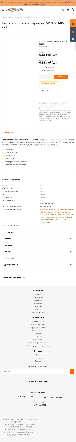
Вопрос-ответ (38, 358)
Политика (38, 306)
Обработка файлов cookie (38, 343)
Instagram (40, 386)
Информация (38, 318)
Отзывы (38, 309)
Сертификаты (38, 312)
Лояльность (38, 340)
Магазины (38, 303)
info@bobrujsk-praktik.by (52, 397)
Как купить (38, 337)
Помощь (38, 351)
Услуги (38, 334)
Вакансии (38, 300)
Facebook (35, 386)
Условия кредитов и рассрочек (38, 346)
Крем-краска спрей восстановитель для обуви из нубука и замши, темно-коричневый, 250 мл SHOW (57, 212)
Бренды (38, 361)
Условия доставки (38, 324)
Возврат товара (38, 331)
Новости (38, 294)
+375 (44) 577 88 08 (25, 397)
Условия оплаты (38, 321)
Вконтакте (29, 386)
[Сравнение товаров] (73, 38)
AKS (41, 188)
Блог (38, 355)
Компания (38, 290)
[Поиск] (73, 10)
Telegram (45, 386)
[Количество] (45, 77)
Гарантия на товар (38, 327)
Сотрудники (38, 297)
